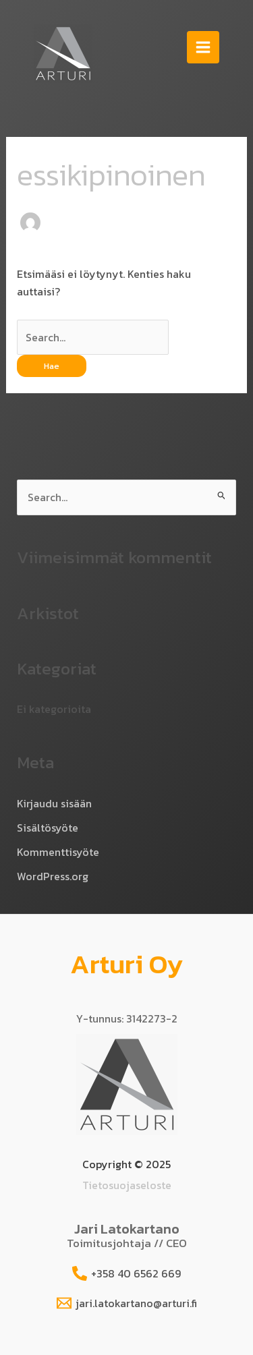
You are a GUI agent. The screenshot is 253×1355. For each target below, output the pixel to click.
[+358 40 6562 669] (126, 1273)
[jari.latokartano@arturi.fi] (126, 1303)
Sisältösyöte (47, 827)
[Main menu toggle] (203, 47)
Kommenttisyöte (58, 852)
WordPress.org (52, 876)
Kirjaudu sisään (54, 803)
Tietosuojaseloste (126, 1185)
